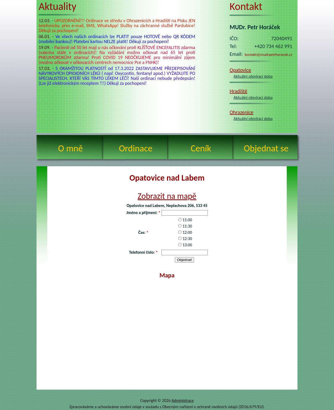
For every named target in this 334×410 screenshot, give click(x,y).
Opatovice (240, 70)
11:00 (187, 219)
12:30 (187, 238)
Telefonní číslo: (142, 252)
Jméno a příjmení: (141, 212)
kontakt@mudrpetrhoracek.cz (268, 54)
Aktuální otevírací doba (253, 76)
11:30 (187, 226)
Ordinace (136, 148)
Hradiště (238, 91)
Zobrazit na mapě (167, 196)
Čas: (141, 232)
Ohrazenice (241, 112)
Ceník (201, 148)
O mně (70, 148)
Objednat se (266, 148)
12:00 (187, 232)
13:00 (187, 244)
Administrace (182, 400)
